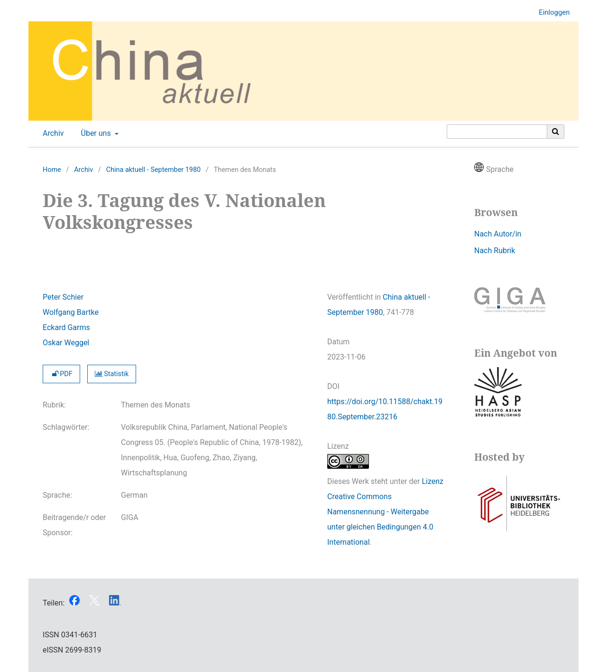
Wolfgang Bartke (71, 312)
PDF (61, 374)
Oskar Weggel (66, 342)
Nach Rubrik (494, 250)
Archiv (51, 133)
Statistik (112, 374)
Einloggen (551, 12)
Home (52, 170)
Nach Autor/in (497, 233)
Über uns (95, 133)
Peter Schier (63, 297)
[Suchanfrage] (497, 131)
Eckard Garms (66, 327)
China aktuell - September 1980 (153, 170)
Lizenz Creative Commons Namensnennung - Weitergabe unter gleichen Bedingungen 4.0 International (385, 512)
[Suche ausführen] (555, 131)
